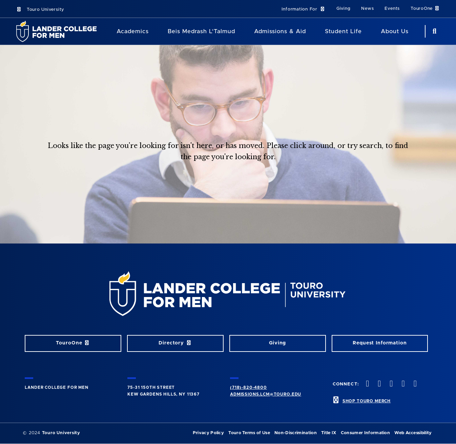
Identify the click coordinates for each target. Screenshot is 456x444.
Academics (133, 31)
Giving (343, 8)
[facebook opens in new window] (366, 384)
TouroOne (425, 8)
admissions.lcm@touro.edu (265, 394)
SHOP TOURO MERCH (367, 401)
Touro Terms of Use (249, 433)
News (367, 8)
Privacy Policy (208, 433)
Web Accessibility (413, 433)
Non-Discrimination (295, 433)
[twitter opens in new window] (378, 384)
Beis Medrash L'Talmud (201, 31)
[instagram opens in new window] (390, 384)
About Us (395, 31)
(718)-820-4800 (248, 387)
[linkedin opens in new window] (414, 384)
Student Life (343, 31)
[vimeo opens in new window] (402, 384)
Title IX (328, 433)
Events (392, 8)
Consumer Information (365, 433)
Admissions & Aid (280, 31)
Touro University (40, 9)
